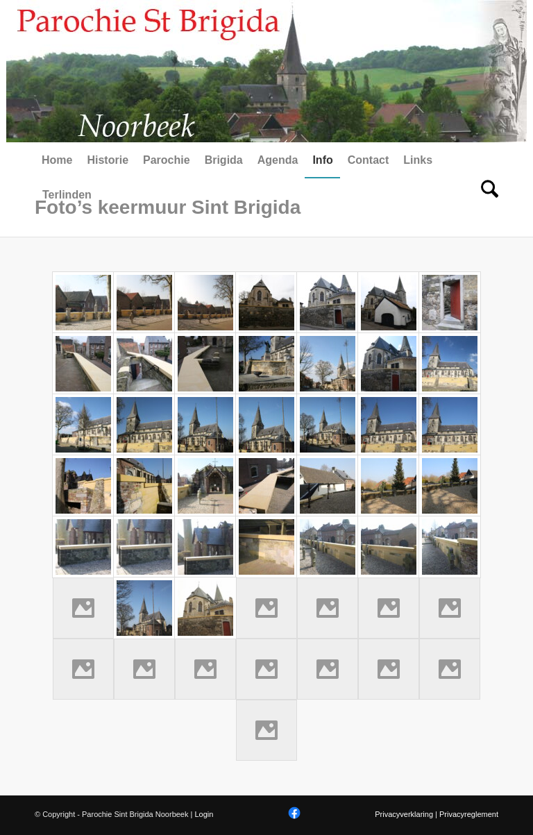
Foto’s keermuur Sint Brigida (168, 207)
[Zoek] (486, 195)
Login (203, 814)
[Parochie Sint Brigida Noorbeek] (266, 71)
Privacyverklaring (404, 814)
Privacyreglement (468, 814)
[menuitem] (57, 160)
